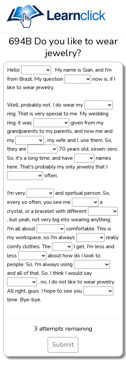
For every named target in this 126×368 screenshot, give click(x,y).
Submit (63, 344)
